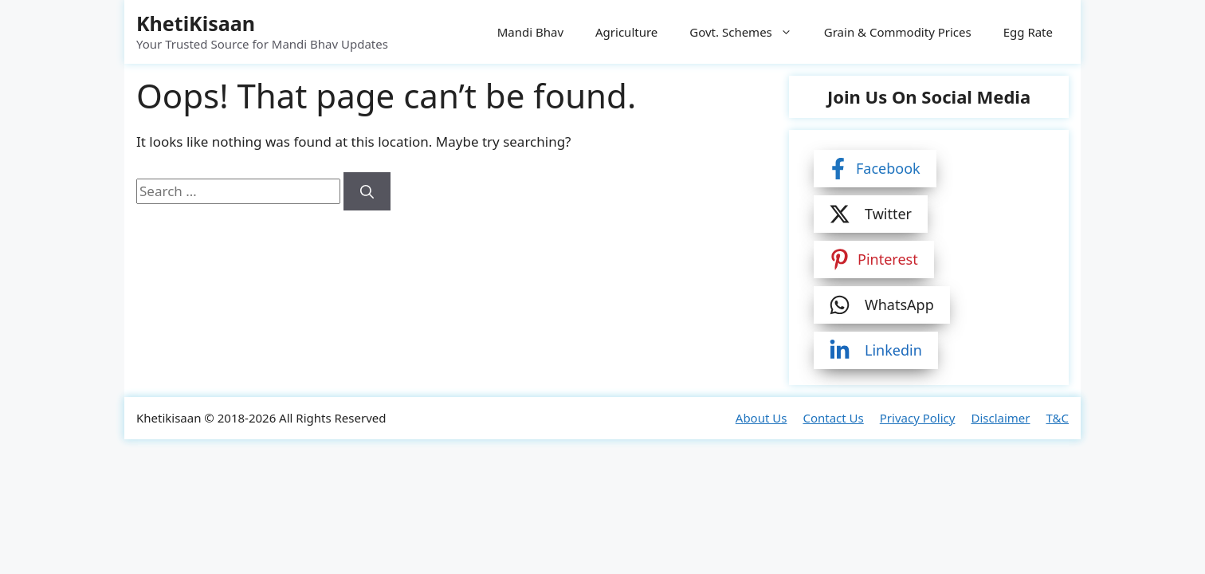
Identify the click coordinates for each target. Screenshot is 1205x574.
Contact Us (833, 418)
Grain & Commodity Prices (897, 32)
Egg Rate (1028, 32)
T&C (1057, 418)
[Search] (367, 191)
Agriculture (626, 32)
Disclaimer (1000, 418)
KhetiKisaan (195, 23)
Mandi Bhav (530, 32)
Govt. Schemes (748, 32)
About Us (761, 418)
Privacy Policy (918, 418)
